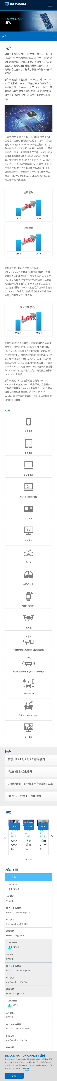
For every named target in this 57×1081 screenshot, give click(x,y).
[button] (52, 849)
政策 (27, 1073)
